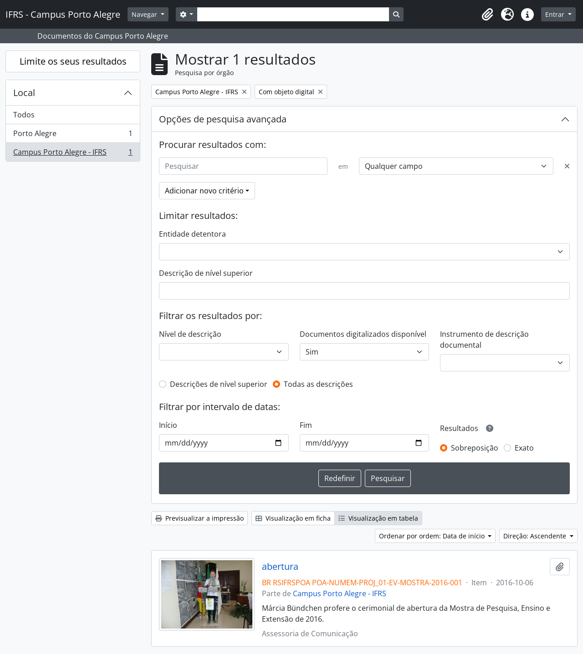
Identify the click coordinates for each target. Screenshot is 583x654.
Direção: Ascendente (535, 536)
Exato (524, 448)
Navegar (145, 14)
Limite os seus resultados (73, 61)
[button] (487, 15)
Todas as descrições (318, 384)
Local (24, 92)
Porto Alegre (73, 135)
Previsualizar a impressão (199, 518)
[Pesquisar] (243, 166)
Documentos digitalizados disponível (363, 334)
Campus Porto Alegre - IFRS (73, 154)
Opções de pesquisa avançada (222, 119)
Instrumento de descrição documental (484, 339)
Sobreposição (474, 448)
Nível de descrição (190, 334)
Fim (306, 425)
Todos (24, 115)
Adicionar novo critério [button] (204, 191)
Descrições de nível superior (218, 384)
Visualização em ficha (293, 518)
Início (168, 425)
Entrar (555, 14)
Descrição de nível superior (206, 273)
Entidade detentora (192, 234)
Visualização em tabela (378, 518)
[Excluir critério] (567, 166)
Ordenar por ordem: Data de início (432, 536)
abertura (280, 566)
